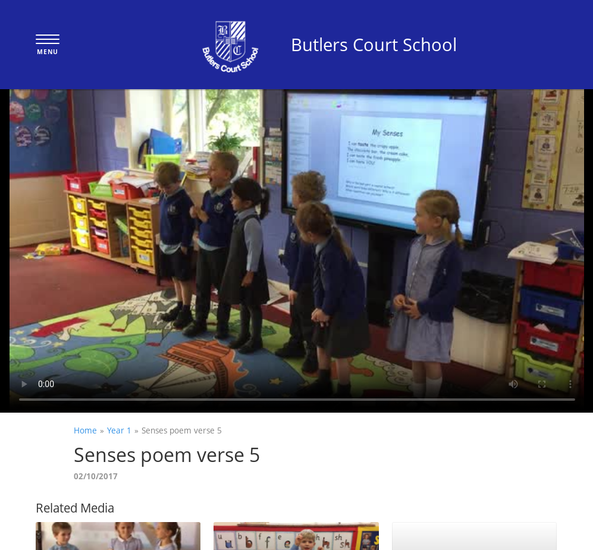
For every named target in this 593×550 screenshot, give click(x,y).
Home (85, 430)
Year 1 (119, 430)
